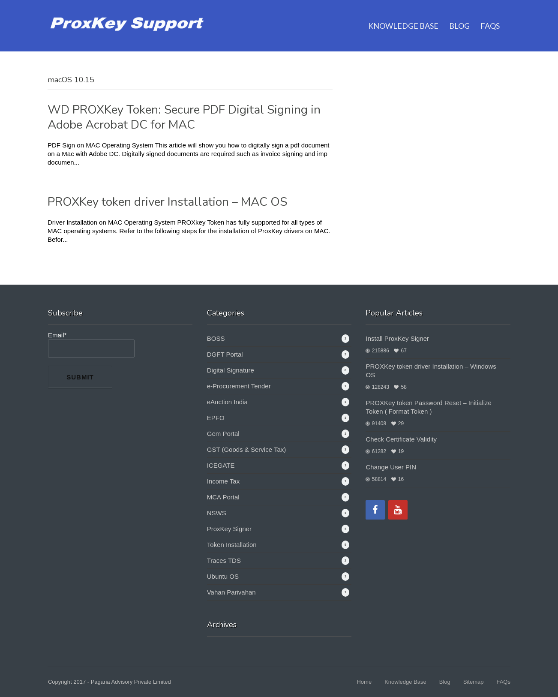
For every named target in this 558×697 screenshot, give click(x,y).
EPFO (216, 417)
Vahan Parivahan (231, 592)
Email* (91, 344)
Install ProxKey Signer (397, 338)
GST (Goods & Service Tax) (246, 449)
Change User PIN (391, 467)
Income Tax (223, 481)
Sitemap (473, 682)
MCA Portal (223, 497)
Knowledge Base (403, 15)
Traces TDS (224, 560)
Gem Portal (223, 433)
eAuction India (227, 402)
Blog (459, 15)
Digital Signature (230, 370)
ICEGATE (221, 465)
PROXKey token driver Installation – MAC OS (167, 202)
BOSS (216, 338)
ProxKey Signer (229, 528)
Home (364, 682)
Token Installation (232, 544)
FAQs (490, 15)
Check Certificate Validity (401, 439)
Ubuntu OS (223, 576)
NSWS (216, 513)
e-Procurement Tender (239, 386)
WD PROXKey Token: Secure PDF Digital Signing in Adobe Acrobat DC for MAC (184, 117)
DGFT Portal (225, 354)
